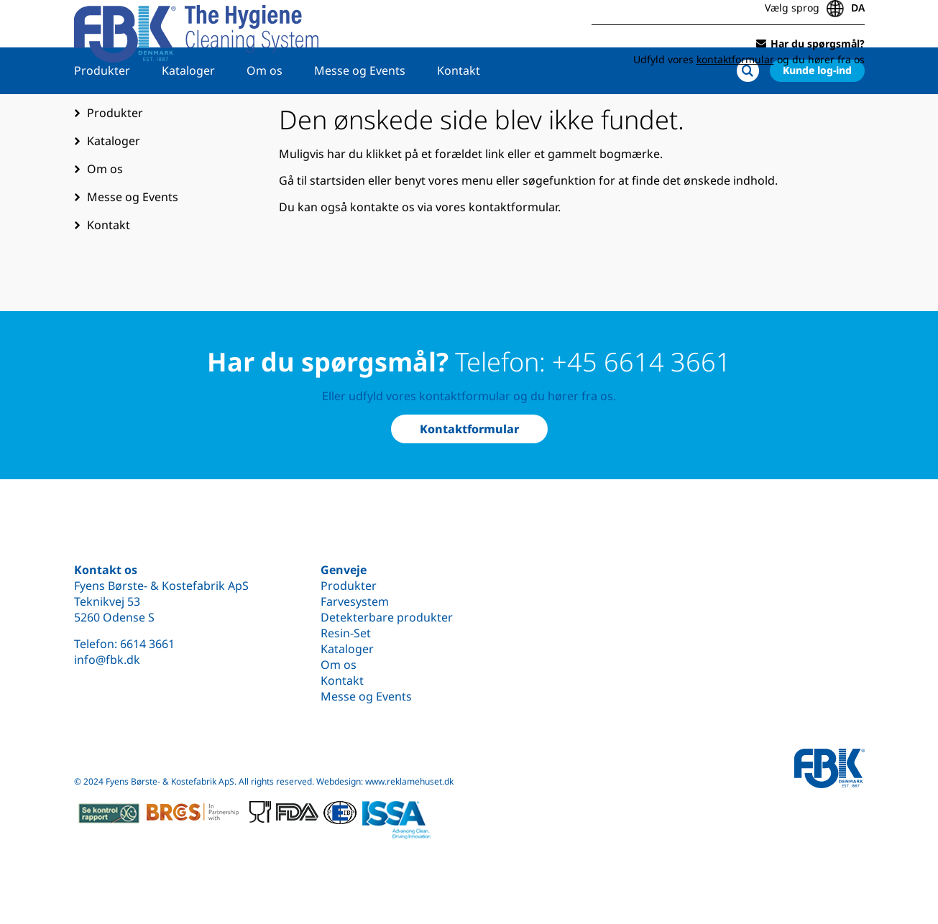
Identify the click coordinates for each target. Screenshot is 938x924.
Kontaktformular (469, 429)
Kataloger (188, 113)
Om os (264, 113)
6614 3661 (147, 644)
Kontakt (458, 113)
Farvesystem (355, 601)
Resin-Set (346, 633)
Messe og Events (359, 113)
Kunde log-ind (817, 112)
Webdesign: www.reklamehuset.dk (385, 781)
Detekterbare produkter (387, 617)
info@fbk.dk (107, 659)
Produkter (102, 113)
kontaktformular (513, 249)
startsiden (337, 223)
